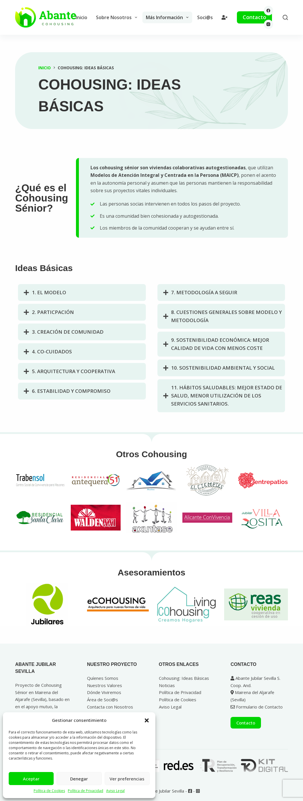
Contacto (254, 17)
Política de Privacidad (85, 790)
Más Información (168, 17)
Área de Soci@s (102, 699)
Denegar (79, 779)
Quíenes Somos (102, 678)
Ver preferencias (127, 779)
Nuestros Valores (104, 685)
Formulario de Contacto (257, 707)
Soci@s (205, 17)
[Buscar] (285, 17)
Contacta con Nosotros (110, 707)
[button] (147, 720)
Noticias (167, 685)
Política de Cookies (49, 790)
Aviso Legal (115, 790)
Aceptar (31, 779)
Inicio (81, 17)
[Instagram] (268, 24)
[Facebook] (268, 10)
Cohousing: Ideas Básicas (184, 678)
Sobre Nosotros (117, 17)
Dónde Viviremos (104, 692)
